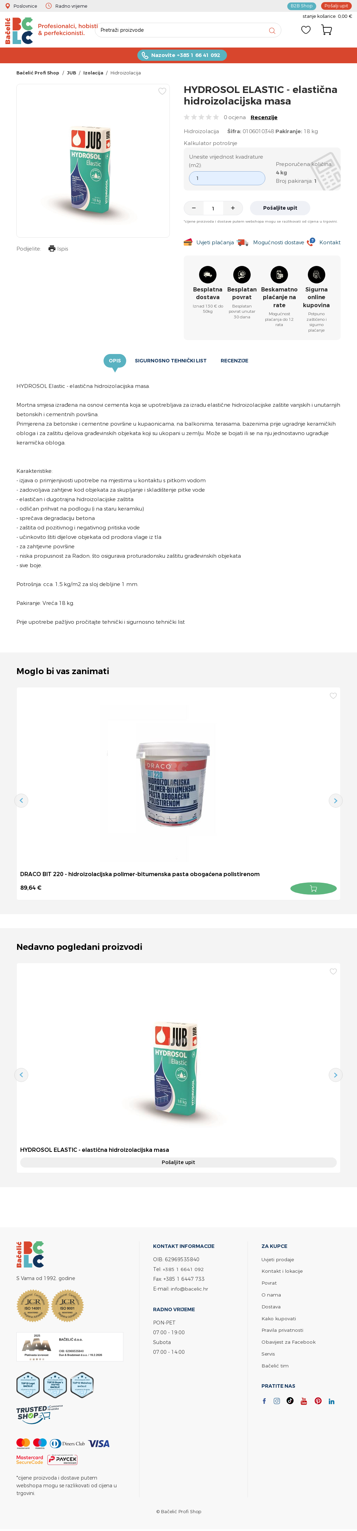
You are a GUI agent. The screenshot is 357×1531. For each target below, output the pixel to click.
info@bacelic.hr (189, 1289)
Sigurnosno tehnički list (171, 362)
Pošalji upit (336, 5)
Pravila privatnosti (282, 1329)
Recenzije (264, 118)
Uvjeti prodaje (277, 1260)
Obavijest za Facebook (288, 1341)
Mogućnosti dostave (279, 243)
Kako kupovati (278, 1318)
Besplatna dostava (207, 294)
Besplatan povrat (242, 294)
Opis (115, 362)
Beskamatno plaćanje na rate (279, 298)
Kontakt (330, 243)
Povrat (269, 1283)
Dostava (271, 1306)
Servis (268, 1352)
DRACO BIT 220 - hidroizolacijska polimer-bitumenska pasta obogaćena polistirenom (140, 875)
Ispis (58, 250)
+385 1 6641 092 (183, 1270)
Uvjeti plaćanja (215, 243)
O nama (271, 1295)
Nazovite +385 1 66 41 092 (185, 56)
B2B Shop (302, 5)
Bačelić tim (275, 1364)
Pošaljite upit (281, 208)
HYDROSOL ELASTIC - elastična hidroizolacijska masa (95, 1150)
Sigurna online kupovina (316, 298)
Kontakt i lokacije (282, 1271)
